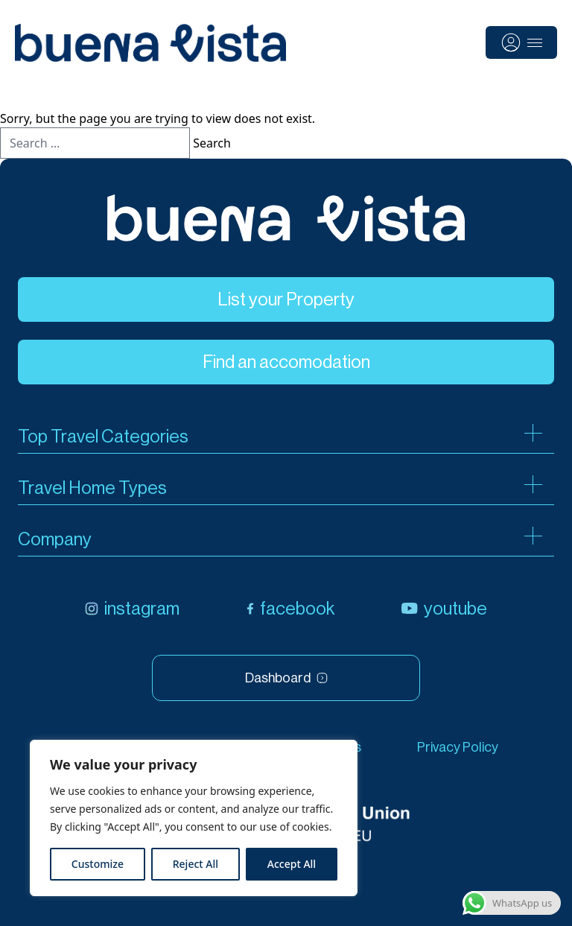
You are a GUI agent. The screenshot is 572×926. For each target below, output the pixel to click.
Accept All (291, 864)
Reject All (195, 864)
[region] (194, 818)
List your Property (286, 299)
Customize (98, 864)
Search (212, 143)
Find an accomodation (286, 362)
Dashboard (286, 678)
